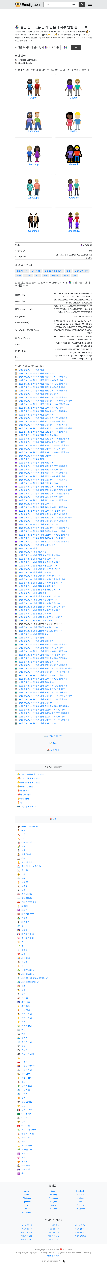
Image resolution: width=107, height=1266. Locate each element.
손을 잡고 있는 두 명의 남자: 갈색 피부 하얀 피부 (39, 675)
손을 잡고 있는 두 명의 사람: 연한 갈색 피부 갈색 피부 (41, 397)
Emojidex (53, 1202)
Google (74, 97)
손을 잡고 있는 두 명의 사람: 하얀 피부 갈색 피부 (39, 380)
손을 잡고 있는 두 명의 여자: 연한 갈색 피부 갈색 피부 (41, 486)
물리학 (22, 930)
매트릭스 (23, 922)
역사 (21, 1030)
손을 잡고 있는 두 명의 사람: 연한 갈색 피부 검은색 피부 (42, 404)
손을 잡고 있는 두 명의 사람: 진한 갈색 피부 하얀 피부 (41, 425)
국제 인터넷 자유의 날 (29, 866)
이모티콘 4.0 (27, 1229)
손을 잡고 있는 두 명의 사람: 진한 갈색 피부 (36, 435)
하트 (21, 1157)
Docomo (53, 1209)
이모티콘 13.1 (26, 1236)
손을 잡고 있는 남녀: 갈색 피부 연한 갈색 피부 (37, 589)
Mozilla (53, 1205)
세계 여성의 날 (26, 974)
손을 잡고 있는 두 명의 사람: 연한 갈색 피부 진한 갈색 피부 (43, 401)
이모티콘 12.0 (26, 1232)
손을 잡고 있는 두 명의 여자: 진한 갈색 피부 (36, 524)
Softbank (80, 1205)
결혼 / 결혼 (24, 854)
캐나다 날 (23, 1125)
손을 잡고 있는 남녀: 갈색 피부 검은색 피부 (36, 600)
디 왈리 (22, 906)
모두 (37, 275)
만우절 (22, 918)
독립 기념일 (24, 894)
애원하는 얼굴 (25, 786)
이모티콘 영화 (25, 1054)
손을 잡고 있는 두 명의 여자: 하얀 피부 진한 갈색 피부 (41, 473)
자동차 (22, 1062)
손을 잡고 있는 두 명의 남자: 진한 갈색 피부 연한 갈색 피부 (43, 696)
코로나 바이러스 (26, 1129)
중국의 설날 (24, 1086)
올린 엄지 (23, 798)
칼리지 (22, 1121)
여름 (21, 1022)
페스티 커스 (24, 1145)
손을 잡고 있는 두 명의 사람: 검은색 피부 (35, 456)
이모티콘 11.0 (80, 1229)
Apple (33, 97)
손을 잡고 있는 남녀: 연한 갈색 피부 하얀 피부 (37, 569)
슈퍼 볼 (22, 998)
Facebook (33, 131)
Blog (53, 743)
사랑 (21, 954)
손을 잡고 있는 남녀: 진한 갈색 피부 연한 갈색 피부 (40, 607)
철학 (21, 1098)
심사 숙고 (23, 1010)
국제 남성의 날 (26, 862)
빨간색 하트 (24, 794)
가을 (21, 834)
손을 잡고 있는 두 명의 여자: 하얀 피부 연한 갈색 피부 (41, 466)
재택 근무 (23, 1074)
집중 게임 (53, 750)
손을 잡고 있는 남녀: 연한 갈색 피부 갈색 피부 (37, 576)
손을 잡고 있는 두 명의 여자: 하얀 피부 (34, 462)
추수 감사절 (24, 1102)
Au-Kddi (27, 1209)
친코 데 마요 (25, 1109)
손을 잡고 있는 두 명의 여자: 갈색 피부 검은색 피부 (40, 511)
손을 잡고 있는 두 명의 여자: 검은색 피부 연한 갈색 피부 (42, 535)
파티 (21, 1141)
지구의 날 (23, 1089)
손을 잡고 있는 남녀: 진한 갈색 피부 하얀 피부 (37, 603)
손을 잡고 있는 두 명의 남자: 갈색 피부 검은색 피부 (40, 689)
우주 (21, 1046)
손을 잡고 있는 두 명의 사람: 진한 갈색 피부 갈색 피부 (41, 432)
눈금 (21, 890)
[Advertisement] (53, 16)
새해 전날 (23, 958)
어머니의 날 (24, 1018)
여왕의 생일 (24, 1026)
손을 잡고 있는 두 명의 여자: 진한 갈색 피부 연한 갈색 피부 (43, 517)
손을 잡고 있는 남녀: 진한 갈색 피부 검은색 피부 (38, 617)
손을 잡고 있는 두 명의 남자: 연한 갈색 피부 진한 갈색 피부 (43, 668)
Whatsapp (33, 197)
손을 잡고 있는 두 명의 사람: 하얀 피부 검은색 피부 (40, 387)
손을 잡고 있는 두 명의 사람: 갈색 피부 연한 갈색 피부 (41, 411)
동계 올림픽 (24, 898)
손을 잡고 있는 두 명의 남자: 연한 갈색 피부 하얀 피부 (41, 658)
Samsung (33, 164)
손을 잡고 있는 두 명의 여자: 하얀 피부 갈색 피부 (39, 469)
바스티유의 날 (25, 934)
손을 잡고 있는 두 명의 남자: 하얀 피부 (34, 641)
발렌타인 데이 (25, 938)
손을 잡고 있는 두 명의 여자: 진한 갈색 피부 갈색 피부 (41, 521)
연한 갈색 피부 (81, 271)
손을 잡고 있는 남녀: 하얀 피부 (31, 552)
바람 (46, 275)
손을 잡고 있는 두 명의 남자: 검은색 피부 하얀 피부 (40, 709)
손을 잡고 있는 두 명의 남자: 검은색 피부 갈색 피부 (40, 716)
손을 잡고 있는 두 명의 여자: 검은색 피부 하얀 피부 (40, 531)
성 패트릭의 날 (26, 970)
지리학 (22, 1094)
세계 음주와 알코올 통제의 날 (32, 978)
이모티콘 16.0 (53, 1239)
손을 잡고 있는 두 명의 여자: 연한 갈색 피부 (36, 483)
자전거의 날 (24, 1070)
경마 (21, 858)
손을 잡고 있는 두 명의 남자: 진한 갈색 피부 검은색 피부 (42, 706)
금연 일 (22, 870)
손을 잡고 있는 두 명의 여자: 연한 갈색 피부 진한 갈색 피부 (43, 490)
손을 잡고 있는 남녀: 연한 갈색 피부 (33, 572)
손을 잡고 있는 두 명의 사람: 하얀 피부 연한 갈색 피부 (41, 377)
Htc (80, 1202)
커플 (19, 275)
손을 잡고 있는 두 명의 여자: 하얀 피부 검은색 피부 (40, 476)
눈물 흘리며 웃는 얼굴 (28, 782)
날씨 (21, 878)
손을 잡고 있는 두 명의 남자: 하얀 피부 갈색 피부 (39, 648)
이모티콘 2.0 (53, 1225)
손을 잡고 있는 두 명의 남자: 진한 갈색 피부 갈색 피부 (41, 699)
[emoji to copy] (65, 47)
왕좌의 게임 (24, 1042)
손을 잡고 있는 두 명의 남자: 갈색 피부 (34, 682)
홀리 (21, 1173)
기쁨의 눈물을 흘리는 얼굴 (30, 774)
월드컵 (22, 1050)
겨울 (21, 850)
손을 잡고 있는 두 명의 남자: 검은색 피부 (35, 723)
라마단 (22, 910)
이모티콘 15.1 (26, 1239)
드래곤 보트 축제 (27, 902)
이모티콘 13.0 (80, 1232)
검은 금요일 (24, 842)
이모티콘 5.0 (53, 1229)
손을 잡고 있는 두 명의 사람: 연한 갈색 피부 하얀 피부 (41, 390)
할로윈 (22, 1161)
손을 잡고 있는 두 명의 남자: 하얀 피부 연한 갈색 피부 (41, 644)
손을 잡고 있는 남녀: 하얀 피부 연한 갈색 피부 (37, 555)
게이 (21, 846)
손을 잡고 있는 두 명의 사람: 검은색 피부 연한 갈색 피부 (42, 445)
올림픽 (22, 1038)
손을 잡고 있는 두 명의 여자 (29, 459)
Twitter (73, 131)
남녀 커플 (36, 271)
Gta (21, 830)
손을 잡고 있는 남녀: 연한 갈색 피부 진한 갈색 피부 (40, 579)
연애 (66, 275)
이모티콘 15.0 (80, 1236)
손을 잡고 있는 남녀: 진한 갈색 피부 (33, 613)
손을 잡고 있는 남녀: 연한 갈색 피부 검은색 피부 (38, 583)
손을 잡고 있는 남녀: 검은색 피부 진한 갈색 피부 (38, 631)
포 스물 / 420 (25, 1149)
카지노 (22, 1117)
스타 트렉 (23, 1006)
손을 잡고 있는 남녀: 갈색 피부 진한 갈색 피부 (37, 596)
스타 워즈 (23, 1002)
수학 (21, 994)
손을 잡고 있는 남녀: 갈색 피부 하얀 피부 (35, 586)
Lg (27, 1205)
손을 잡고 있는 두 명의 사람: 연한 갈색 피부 (36, 394)
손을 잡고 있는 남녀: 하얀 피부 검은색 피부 (36, 565)
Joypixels (74, 197)
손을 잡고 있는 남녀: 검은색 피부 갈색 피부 (36, 627)
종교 (21, 1082)
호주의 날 (23, 1169)
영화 (21, 1034)
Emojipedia (74, 231)
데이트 (28, 275)
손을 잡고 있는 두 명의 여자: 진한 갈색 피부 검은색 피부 (42, 528)
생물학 (22, 962)
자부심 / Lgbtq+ (26, 1066)
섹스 (21, 986)
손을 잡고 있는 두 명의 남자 (29, 637)
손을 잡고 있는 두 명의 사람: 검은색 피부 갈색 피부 (40, 449)
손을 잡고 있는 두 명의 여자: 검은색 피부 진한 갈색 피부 (42, 541)
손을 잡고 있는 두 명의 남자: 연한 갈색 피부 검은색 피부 (42, 672)
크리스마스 (24, 1137)
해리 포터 (23, 1165)
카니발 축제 (24, 1113)
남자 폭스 (23, 882)
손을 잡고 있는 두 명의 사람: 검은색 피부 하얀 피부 (40, 442)
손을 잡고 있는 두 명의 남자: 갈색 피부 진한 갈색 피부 (41, 685)
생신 (21, 966)
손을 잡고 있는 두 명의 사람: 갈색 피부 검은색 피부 (40, 421)
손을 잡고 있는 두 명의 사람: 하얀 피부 (34, 373)
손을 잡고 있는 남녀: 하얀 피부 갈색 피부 (35, 559)
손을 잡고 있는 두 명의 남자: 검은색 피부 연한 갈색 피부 (42, 713)
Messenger (53, 1198)
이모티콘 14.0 (53, 1236)
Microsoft (74, 164)
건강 (21, 838)
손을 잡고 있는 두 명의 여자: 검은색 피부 (35, 545)
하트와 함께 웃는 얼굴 (28, 778)
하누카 (22, 1153)
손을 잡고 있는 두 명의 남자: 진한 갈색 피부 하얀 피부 (41, 692)
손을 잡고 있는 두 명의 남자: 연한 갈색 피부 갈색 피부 (41, 665)
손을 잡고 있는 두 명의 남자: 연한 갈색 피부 (36, 662)
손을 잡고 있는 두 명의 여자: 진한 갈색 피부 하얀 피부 (41, 514)
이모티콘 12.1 (53, 1232)
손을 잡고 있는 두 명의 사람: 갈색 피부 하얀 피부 (39, 408)
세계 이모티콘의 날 (28, 982)
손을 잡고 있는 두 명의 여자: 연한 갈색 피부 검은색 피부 (42, 493)
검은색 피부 (22, 271)
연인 (68, 271)
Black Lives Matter (27, 826)
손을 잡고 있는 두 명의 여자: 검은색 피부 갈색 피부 (40, 538)
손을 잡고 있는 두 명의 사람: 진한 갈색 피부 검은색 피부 (42, 438)
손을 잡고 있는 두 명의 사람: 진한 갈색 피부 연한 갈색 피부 (43, 428)
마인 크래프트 (25, 914)
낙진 (21, 874)
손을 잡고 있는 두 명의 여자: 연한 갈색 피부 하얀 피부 (41, 480)
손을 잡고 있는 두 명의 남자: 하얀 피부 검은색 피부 (40, 655)
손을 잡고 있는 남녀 (53, 271)
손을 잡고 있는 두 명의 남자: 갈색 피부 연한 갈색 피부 (41, 679)
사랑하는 (56, 275)
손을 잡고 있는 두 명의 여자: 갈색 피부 (34, 504)
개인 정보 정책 (53, 1255)
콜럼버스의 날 (25, 1133)
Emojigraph (31, 5)
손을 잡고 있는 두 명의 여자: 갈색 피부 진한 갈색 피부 (41, 507)
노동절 (22, 886)
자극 (21, 1058)
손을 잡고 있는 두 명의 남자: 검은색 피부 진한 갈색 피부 (42, 720)
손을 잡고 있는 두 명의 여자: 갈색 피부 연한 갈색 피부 (41, 500)
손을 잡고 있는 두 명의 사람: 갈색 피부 (34, 414)
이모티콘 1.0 (27, 1225)
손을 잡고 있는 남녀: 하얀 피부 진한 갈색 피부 (37, 562)
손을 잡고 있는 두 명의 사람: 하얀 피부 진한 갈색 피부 (41, 384)
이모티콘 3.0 (80, 1225)
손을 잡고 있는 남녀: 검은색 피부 (32, 634)
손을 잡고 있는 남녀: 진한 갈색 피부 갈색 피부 (37, 610)
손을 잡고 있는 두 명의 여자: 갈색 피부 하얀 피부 (39, 497)
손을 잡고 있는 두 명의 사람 (29, 370)
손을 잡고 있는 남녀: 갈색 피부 (31, 593)
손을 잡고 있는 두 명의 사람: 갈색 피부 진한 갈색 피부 (41, 418)
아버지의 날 (24, 1014)
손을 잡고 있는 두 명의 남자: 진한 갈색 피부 (36, 703)
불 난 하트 (23, 790)
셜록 (21, 990)
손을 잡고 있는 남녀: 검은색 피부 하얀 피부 (36, 620)
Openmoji (33, 231)
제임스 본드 (24, 1078)
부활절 (22, 950)
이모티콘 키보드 (53, 736)
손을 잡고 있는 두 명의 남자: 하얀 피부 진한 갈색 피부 (41, 651)
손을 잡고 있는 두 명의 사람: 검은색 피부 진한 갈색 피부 (42, 452)
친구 (74, 275)
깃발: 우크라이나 (26, 806)
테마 (53, 819)
